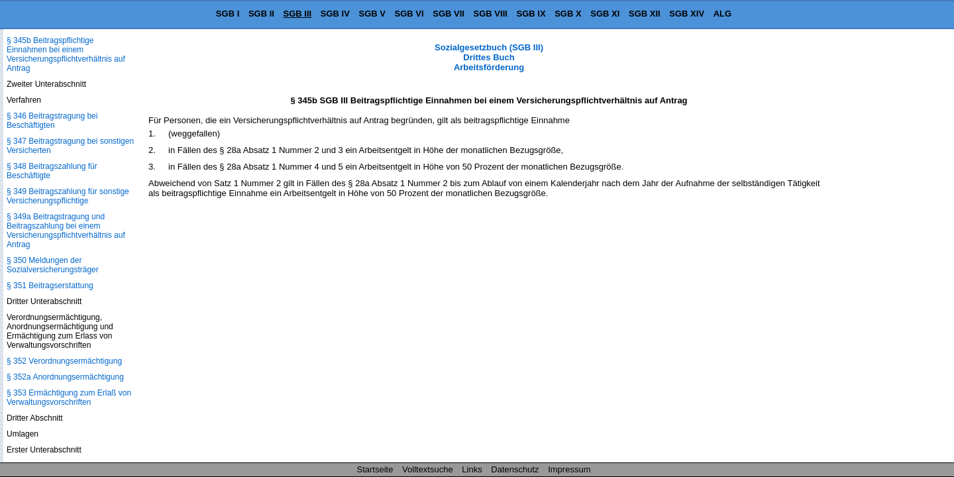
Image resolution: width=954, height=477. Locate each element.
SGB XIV (686, 14)
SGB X (568, 14)
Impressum (569, 469)
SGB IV (335, 14)
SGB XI (604, 14)
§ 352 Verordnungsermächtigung (64, 361)
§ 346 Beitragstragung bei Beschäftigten (52, 120)
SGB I (227, 14)
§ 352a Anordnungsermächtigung (65, 377)
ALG (722, 14)
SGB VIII (490, 14)
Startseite (375, 469)
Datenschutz (515, 469)
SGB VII (448, 14)
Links (472, 469)
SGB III (298, 14)
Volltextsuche (427, 469)
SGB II (261, 14)
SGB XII (645, 14)
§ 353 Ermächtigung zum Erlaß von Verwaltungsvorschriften (69, 397)
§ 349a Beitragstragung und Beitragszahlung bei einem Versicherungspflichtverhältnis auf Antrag (66, 230)
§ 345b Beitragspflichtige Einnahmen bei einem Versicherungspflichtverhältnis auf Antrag (66, 54)
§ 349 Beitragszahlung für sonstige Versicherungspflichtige (68, 196)
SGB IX (531, 14)
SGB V (371, 14)
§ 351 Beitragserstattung (50, 285)
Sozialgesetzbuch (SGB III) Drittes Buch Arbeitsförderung (489, 57)
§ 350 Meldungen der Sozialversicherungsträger (53, 265)
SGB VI (409, 14)
